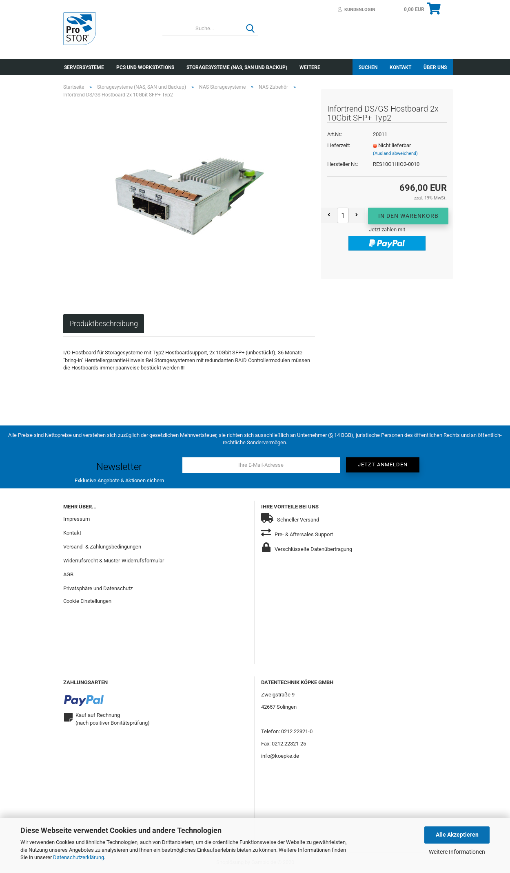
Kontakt (400, 67)
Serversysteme (84, 67)
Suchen (368, 67)
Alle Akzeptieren (457, 834)
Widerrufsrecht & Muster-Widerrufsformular (113, 560)
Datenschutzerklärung (78, 857)
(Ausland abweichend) (395, 153)
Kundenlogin (356, 9)
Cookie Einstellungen (87, 601)
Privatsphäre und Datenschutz (98, 588)
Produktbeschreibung (103, 323)
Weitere (309, 67)
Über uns (435, 67)
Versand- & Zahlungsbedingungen (102, 547)
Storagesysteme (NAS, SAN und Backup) (236, 67)
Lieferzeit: (338, 145)
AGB (68, 574)
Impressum (76, 519)
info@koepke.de (280, 756)
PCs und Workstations (145, 67)
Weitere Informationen (457, 851)
